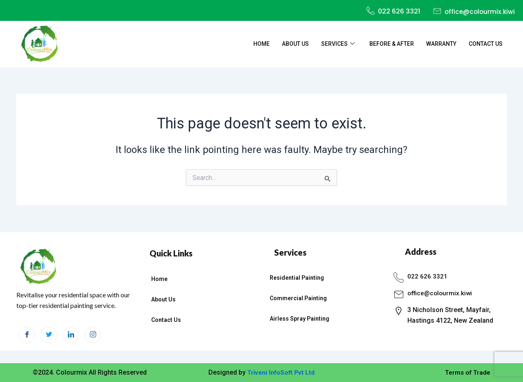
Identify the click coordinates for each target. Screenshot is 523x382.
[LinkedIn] (71, 335)
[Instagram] (93, 335)
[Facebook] (26, 335)
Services (338, 44)
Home (261, 44)
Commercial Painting (298, 298)
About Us (295, 44)
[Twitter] (48, 335)
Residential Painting (297, 277)
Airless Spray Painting (299, 318)
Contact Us (486, 44)
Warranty (441, 44)
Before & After (391, 44)
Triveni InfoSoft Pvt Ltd (280, 372)
